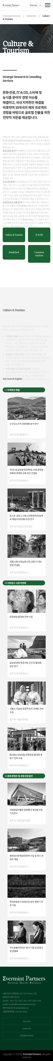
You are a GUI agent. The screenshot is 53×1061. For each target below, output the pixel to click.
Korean (35, 5)
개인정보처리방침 (26, 1035)
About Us (27, 1021)
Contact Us (26, 1028)
